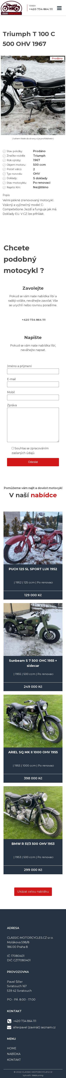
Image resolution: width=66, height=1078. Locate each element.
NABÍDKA (13, 1054)
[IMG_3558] (33, 134)
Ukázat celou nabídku (33, 891)
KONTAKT (14, 1059)
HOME (11, 1048)
